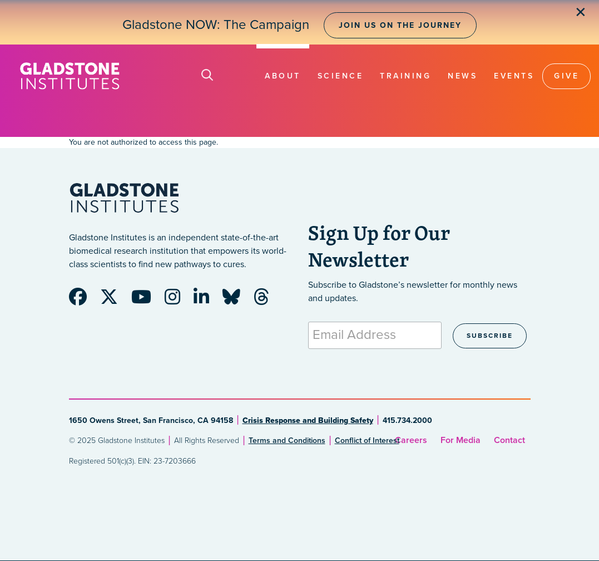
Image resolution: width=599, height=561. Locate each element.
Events (514, 76)
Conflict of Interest (367, 440)
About (283, 76)
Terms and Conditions (287, 440)
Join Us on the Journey (400, 25)
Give (566, 76)
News (462, 76)
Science (341, 76)
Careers (411, 440)
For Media (460, 440)
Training (405, 76)
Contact (509, 440)
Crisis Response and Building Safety (307, 420)
